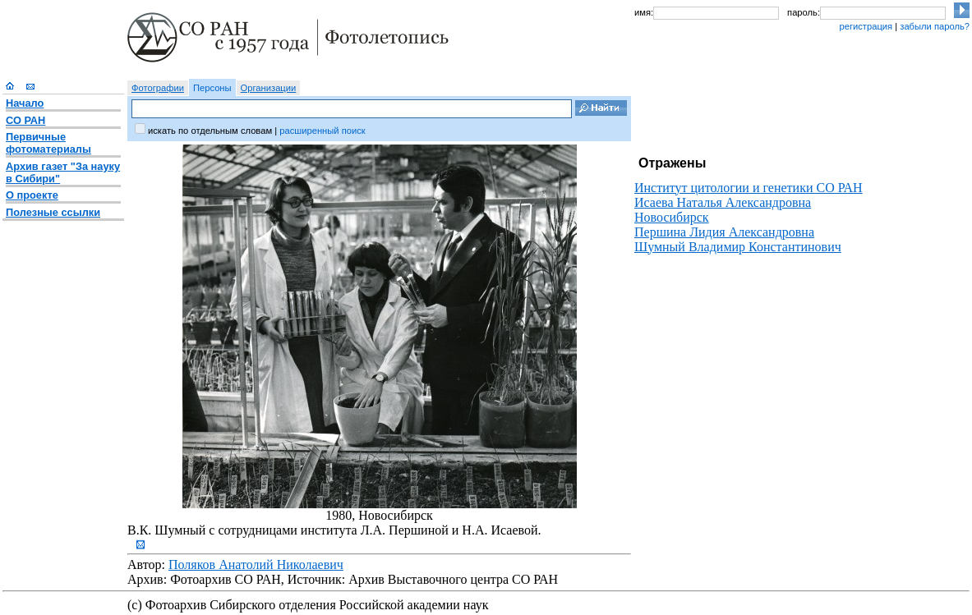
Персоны (212, 88)
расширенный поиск (322, 130)
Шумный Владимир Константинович (737, 247)
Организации (269, 88)
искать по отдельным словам (210, 130)
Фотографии (157, 88)
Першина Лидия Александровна (724, 232)
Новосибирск (671, 217)
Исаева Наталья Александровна (722, 202)
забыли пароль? (935, 26)
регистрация (865, 26)
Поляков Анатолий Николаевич (255, 564)
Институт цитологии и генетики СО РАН (748, 188)
